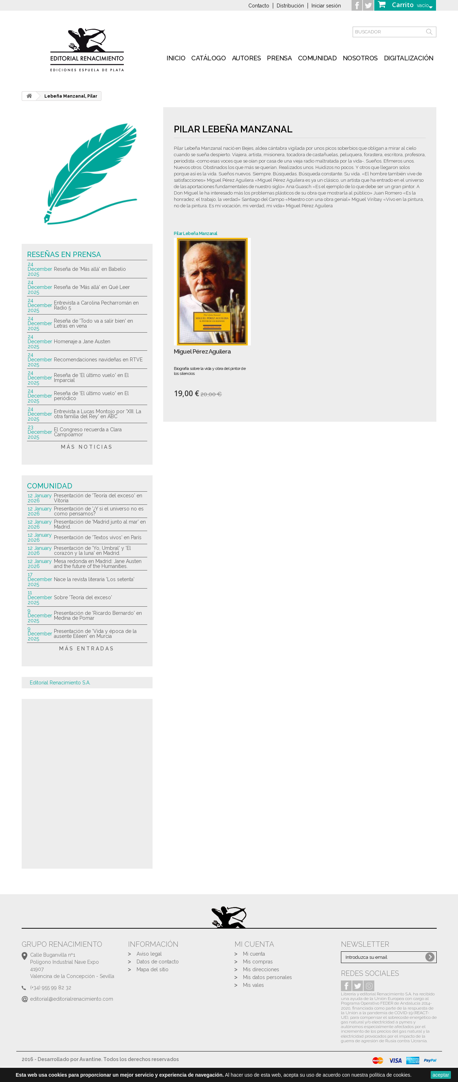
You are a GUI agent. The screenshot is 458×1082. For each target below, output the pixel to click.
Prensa (279, 58)
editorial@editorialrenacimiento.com (71, 999)
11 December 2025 (40, 597)
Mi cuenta (254, 954)
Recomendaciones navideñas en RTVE (98, 359)
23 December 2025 (40, 432)
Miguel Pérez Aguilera (202, 351)
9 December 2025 (40, 615)
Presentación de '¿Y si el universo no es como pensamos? (99, 511)
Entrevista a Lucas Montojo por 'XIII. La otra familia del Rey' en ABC (97, 414)
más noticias (87, 447)
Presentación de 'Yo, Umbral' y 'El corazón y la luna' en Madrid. (92, 550)
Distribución (290, 6)
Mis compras (258, 961)
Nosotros (360, 58)
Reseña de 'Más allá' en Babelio (90, 269)
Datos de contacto (158, 961)
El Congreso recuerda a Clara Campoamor (88, 432)
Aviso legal (149, 954)
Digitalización (409, 58)
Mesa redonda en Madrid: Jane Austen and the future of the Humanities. (98, 563)
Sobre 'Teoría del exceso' (83, 597)
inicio (175, 58)
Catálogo (208, 58)
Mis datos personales (267, 977)
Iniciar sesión (326, 6)
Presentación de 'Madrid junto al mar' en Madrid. (100, 524)
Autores (246, 58)
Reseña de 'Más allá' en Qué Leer (92, 287)
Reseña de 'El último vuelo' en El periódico (91, 395)
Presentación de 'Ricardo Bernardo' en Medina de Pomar (98, 615)
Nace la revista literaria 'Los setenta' (94, 579)
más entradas (87, 648)
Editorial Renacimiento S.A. (60, 682)
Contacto (258, 6)
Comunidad (317, 58)
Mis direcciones (261, 969)
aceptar (440, 1075)
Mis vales (253, 985)
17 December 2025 (40, 579)
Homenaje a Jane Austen (82, 341)
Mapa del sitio (153, 969)
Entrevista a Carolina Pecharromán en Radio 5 (96, 305)
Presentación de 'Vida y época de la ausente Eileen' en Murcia (95, 633)
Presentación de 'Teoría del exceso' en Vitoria (98, 498)
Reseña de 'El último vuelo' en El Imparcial (91, 377)
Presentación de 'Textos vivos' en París (98, 537)
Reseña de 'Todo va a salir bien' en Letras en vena (93, 323)
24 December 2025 (40, 269)
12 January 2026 (40, 498)
